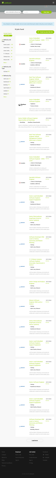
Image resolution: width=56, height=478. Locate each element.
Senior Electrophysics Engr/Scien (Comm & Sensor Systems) (35, 218)
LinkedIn (47, 457)
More (5, 62)
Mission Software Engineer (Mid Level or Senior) (35, 302)
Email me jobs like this (46, 32)
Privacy (4, 465)
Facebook (45, 452)
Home (3, 452)
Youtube (45, 460)
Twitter (47, 454)
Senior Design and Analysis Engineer (37, 282)
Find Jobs (46, 12)
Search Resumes (19, 457)
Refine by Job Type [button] (6, 67)
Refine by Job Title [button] (6, 40)
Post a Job (18, 454)
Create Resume (33, 457)
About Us (4, 457)
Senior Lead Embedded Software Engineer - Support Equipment (36, 197)
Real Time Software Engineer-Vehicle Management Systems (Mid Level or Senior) (35, 80)
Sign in (17, 460)
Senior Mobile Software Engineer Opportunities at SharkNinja (28, 119)
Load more (35, 440)
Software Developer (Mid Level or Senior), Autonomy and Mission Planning (36, 239)
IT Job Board (31, 473)
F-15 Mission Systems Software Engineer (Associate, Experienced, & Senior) (37, 262)
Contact (4, 454)
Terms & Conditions (7, 463)
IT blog (31, 463)
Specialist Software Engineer (34, 59)
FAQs (3, 460)
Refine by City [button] (7, 75)
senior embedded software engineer (8, 35)
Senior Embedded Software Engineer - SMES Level (37, 40)
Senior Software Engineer (36, 382)
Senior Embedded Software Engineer (34, 100)
